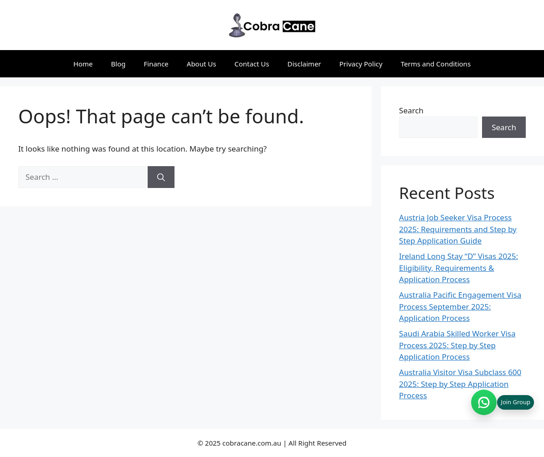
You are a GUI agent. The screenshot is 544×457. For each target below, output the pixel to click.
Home (83, 63)
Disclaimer (304, 63)
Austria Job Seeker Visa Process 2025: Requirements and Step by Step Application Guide (458, 229)
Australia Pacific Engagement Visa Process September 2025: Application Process (460, 306)
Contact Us (251, 63)
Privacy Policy (361, 63)
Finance (156, 63)
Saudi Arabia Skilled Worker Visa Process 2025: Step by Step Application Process (457, 345)
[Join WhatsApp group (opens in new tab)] (502, 402)
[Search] (161, 177)
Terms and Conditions (435, 63)
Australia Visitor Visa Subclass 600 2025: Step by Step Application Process (460, 384)
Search (411, 110)
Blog (118, 63)
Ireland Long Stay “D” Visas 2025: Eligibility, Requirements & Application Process (458, 267)
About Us (201, 63)
